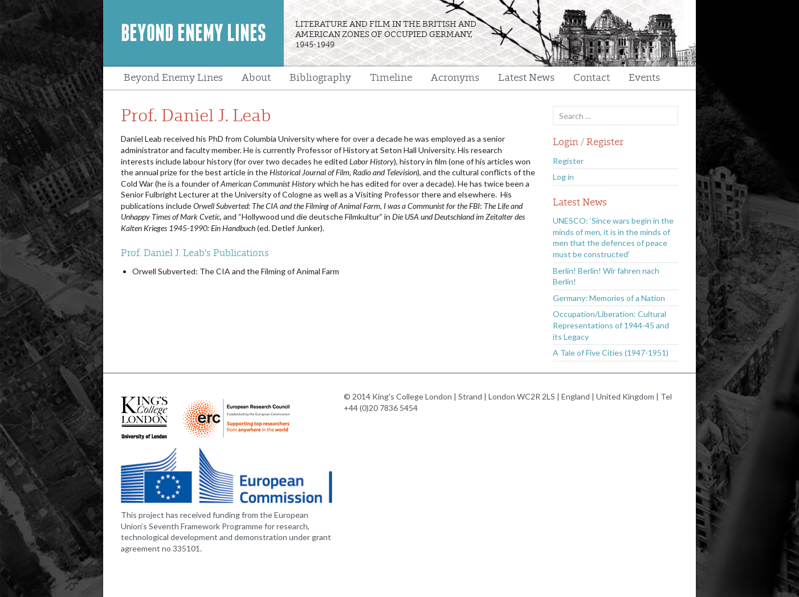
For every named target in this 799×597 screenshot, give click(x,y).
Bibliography (320, 78)
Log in (563, 177)
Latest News (526, 78)
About (256, 78)
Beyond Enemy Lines (193, 33)
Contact (591, 78)
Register (568, 161)
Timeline (391, 78)
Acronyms (455, 78)
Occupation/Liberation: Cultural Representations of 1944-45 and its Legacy (611, 325)
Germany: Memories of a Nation (609, 298)
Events (644, 78)
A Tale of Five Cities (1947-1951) (610, 352)
